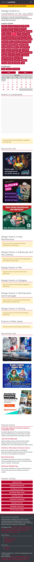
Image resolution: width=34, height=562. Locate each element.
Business (24, 28)
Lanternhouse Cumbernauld (17, 499)
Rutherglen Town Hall (17, 503)
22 (8, 87)
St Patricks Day (24, 55)
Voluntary (4, 63)
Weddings (10, 63)
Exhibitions (4, 36)
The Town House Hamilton (17, 510)
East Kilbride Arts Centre (17, 489)
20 (30, 84)
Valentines (24, 60)
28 (3, 89)
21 (3, 87)
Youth (22, 63)
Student (11, 57)
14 (3, 84)
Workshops (17, 63)
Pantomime (14, 49)
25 (21, 87)
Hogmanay (9, 44)
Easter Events (23, 528)
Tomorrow (8, 69)
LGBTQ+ (21, 44)
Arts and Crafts (16, 26)
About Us (7, 537)
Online (3, 49)
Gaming (23, 39)
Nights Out (16, 47)
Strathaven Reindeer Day (9, 466)
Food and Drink (5, 39)
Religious (18, 52)
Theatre (14, 60)
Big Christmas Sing (7, 457)
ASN (23, 26)
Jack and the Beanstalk (9, 439)
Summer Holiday (18, 57)
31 (17, 89)
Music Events (16, 528)
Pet (20, 49)
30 (12, 89)
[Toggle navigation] (31, 2)
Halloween (16, 41)
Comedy (23, 31)
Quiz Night (4, 52)
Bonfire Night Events (23, 530)
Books (11, 28)
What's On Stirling (24, 559)
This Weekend (16, 69)
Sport (9, 55)
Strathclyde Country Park (17, 506)
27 (30, 87)
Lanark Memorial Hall (17, 496)
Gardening (29, 39)
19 (26, 84)
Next (25, 72)
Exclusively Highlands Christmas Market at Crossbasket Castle (15, 429)
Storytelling (4, 57)
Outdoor (8, 49)
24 (17, 87)
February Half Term (22, 36)
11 (21, 82)
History (3, 44)
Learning (16, 44)
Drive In (19, 34)
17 (17, 84)
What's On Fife (10, 558)
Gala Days (17, 39)
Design (14, 34)
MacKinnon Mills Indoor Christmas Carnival (15, 448)
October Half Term (25, 47)
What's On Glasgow (19, 558)
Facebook (7, 547)
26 (26, 87)
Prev (8, 72)
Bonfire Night (5, 28)
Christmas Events (5, 532)
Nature (3, 47)
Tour (19, 60)
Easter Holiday (26, 34)
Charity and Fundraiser (7, 31)
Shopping (4, 55)
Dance (3, 34)
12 (26, 82)
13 (30, 82)
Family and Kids (12, 36)
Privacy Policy (8, 542)
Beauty (27, 26)
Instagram (7, 549)
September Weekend (27, 52)
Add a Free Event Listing (10, 539)
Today (3, 69)
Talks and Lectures (6, 60)
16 (12, 84)
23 (12, 87)
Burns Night (17, 28)
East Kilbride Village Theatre (17, 492)
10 (17, 82)
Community (29, 31)
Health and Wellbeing (26, 41)
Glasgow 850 (5, 41)
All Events (4, 26)
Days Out (9, 34)
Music (26, 44)
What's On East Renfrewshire (17, 556)
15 (8, 84)
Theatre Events (8, 528)
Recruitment (11, 52)
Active (9, 26)
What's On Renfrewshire (13, 559)
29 (8, 89)
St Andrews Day (16, 55)
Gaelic (12, 39)
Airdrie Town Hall (17, 482)
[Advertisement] (17, 116)
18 (21, 84)
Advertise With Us (9, 540)
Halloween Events (13, 530)
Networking (9, 47)
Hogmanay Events (14, 532)
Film (30, 36)
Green (11, 41)
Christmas (16, 31)
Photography (25, 49)
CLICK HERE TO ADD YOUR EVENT (17, 6)
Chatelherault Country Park (17, 485)
